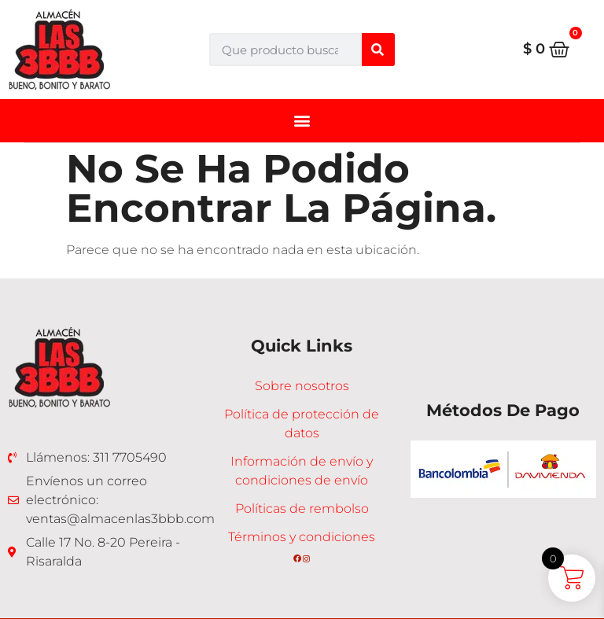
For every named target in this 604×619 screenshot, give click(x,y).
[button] (302, 120)
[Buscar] (378, 49)
